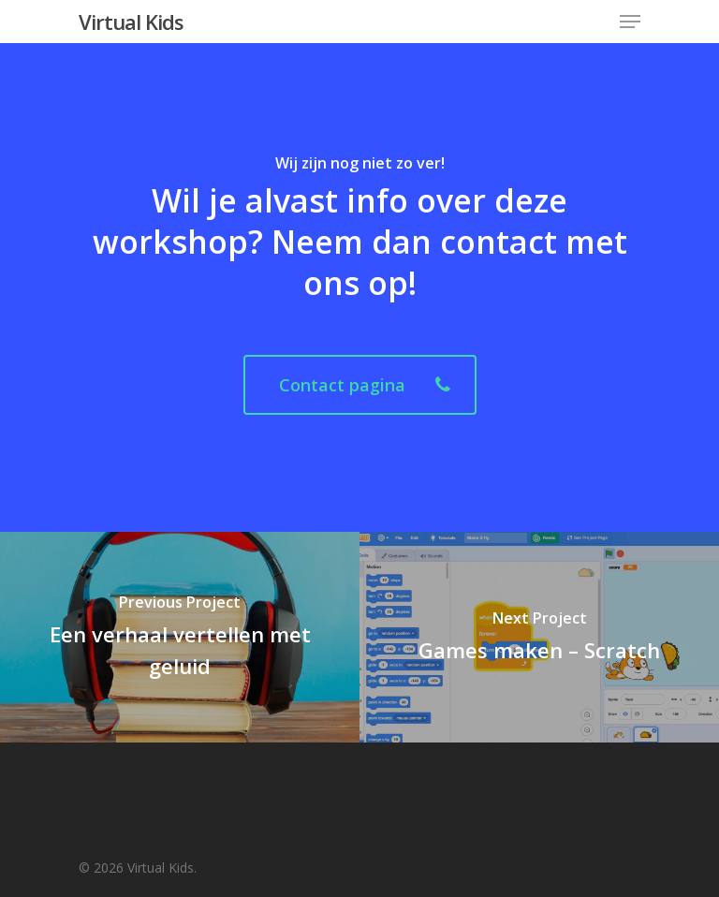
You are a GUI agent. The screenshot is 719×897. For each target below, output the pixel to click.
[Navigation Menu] (630, 21)
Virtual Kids (131, 21)
